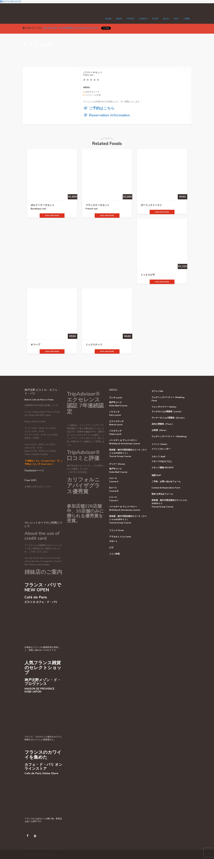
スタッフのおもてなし (162, 461)
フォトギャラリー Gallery (164, 406)
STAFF (155, 18)
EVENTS (143, 18)
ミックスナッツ (94, 344)
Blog (166, 18)
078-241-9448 (50, 28)
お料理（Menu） (159, 430)
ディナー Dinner (117, 464)
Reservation (45, 464)
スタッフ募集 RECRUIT (163, 467)
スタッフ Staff (158, 456)
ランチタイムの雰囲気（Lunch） (167, 411)
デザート (113, 541)
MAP (176, 18)
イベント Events (159, 444)
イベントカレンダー (161, 449)
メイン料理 (114, 553)
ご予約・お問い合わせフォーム (166, 481)
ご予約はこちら (99, 108)
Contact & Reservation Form (166, 487)
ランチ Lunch (115, 397)
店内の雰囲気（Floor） (163, 424)
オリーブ (35, 344)
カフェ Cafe (157, 391)
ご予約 (186, 18)
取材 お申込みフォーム (162, 494)
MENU (119, 18)
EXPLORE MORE (52, 215)
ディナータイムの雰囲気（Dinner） (169, 417)
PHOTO (130, 18)
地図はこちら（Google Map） (40, 460)
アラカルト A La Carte (120, 536)
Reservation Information (106, 115)
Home (108, 18)
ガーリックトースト (151, 205)
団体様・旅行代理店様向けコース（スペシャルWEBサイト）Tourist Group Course (128, 453)
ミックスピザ (148, 274)
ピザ (111, 547)
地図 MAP (156, 475)
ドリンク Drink (116, 530)
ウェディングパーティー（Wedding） (170, 436)
